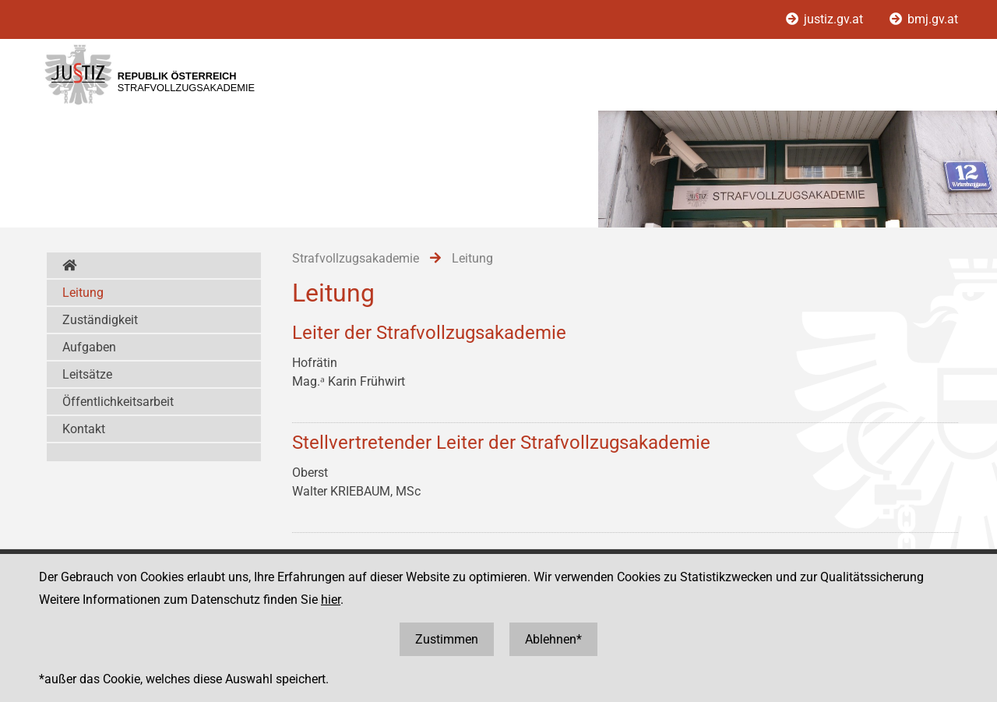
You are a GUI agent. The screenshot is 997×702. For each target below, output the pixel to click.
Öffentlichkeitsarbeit (118, 401)
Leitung (83, 292)
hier (330, 599)
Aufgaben (89, 347)
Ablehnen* (553, 639)
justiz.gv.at (826, 19)
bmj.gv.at (924, 19)
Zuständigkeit (100, 319)
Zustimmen (446, 639)
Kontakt (83, 429)
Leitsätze (87, 374)
